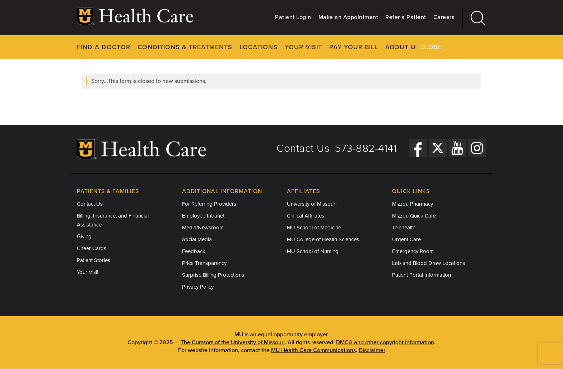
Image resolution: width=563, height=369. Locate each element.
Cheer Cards (91, 248)
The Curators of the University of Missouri (233, 342)
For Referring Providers (209, 204)
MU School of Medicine (314, 227)
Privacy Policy (198, 287)
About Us (402, 47)
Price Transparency (204, 263)
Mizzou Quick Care (414, 215)
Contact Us (303, 148)
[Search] (474, 18)
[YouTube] (457, 148)
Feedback (193, 251)
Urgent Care (406, 239)
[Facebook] (418, 148)
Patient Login (293, 17)
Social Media (197, 239)
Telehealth (403, 227)
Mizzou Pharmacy (412, 204)
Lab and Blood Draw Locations (428, 263)
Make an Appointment (348, 17)
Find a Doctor (103, 47)
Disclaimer (372, 350)
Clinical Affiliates (305, 215)
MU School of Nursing (313, 251)
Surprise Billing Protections (213, 275)
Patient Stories (93, 260)
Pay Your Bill (353, 47)
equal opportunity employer (292, 334)
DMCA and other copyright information (385, 342)
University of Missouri (311, 204)
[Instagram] (477, 148)
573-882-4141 (366, 148)
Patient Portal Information (421, 275)
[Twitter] (438, 148)
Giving (84, 236)
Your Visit (303, 47)
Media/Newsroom (203, 227)
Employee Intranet (203, 215)
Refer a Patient (405, 17)
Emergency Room (413, 251)
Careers (444, 17)
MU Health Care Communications (313, 350)
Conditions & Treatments (185, 47)
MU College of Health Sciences (323, 239)
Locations (258, 47)
